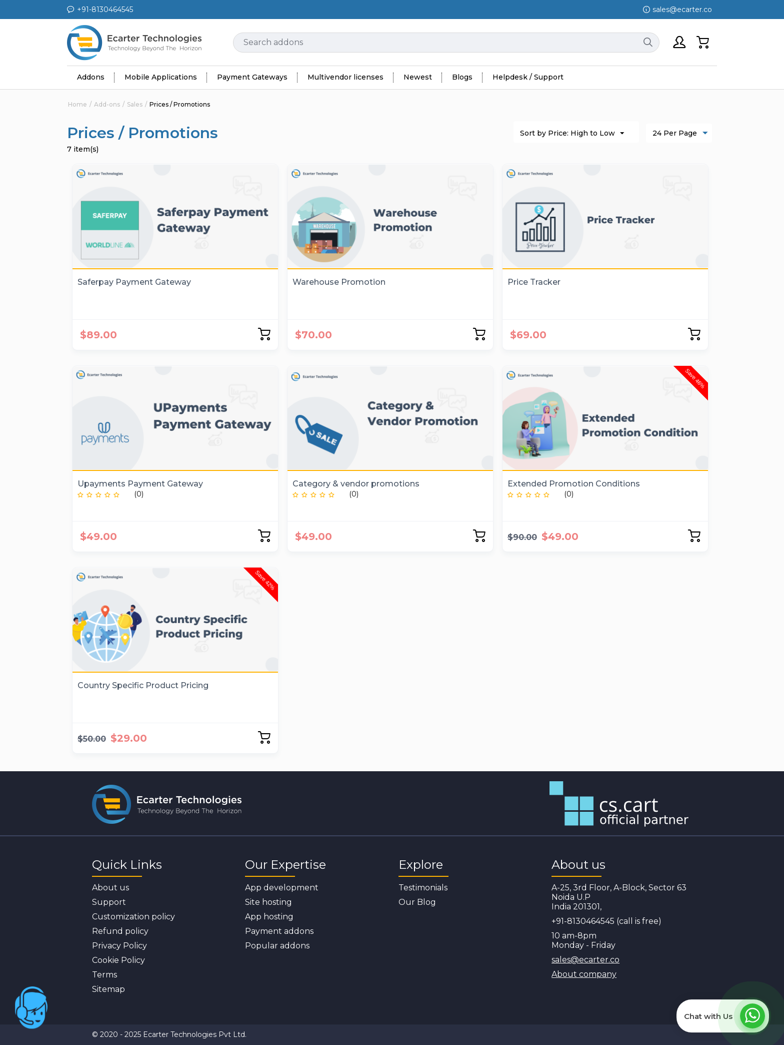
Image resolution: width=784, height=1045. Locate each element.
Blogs (462, 77)
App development (281, 887)
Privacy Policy (119, 945)
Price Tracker (534, 282)
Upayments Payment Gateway (140, 483)
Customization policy (133, 916)
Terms (104, 974)
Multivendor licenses (346, 77)
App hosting (269, 916)
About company (584, 974)
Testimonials (423, 887)
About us (110, 887)
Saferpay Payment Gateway (134, 282)
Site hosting (268, 902)
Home (77, 104)
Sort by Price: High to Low (572, 134)
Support (109, 902)
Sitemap (108, 989)
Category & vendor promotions (356, 483)
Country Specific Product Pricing (143, 685)
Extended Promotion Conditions (574, 483)
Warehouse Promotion (339, 282)
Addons (90, 77)
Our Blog (417, 902)
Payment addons (279, 931)
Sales (134, 104)
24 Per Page (680, 134)
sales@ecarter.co (586, 959)
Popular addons (277, 945)
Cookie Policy (118, 960)
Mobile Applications (160, 77)
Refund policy (120, 931)
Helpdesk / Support (528, 77)
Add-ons (107, 104)
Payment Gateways (252, 77)
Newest (418, 77)
